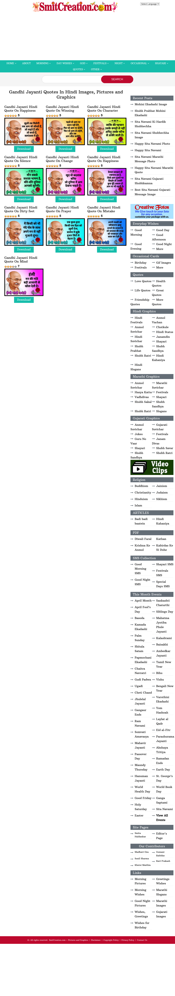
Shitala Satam (139, 649)
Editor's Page (161, 836)
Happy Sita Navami (148, 150)
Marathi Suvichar (159, 385)
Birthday (141, 262)
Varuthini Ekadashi (162, 699)
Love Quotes (143, 281)
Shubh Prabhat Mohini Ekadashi (150, 113)
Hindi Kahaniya (158, 358)
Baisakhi (162, 644)
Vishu (160, 679)
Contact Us (142, 940)
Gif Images (163, 262)
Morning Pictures (140, 881)
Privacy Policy (127, 940)
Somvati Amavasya (142, 734)
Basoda (139, 618)
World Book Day (164, 789)
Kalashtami (164, 638)
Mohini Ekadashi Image (151, 104)
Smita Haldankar (140, 835)
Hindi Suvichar (136, 339)
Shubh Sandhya (158, 348)
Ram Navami (140, 723)
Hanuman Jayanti (141, 778)
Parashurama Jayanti (165, 739)
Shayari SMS (164, 564)
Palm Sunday (140, 638)
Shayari (160, 63)
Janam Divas (159, 441)
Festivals (100, 63)
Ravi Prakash (163, 861)
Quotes (78, 69)
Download (24, 149)
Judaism (162, 492)
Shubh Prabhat (136, 348)
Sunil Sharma (142, 858)
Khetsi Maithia (143, 865)
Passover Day (141, 756)
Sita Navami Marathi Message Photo (149, 159)
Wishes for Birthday (142, 925)
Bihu (159, 673)
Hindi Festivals (136, 320)
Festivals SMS (162, 573)
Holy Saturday (141, 807)
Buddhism (141, 486)
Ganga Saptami (162, 800)
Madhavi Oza (142, 852)
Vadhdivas (142, 397)
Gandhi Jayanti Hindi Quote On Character (103, 108)
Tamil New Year (163, 664)
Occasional (139, 63)
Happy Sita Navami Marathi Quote (154, 170)
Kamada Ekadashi (141, 627)
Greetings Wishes (162, 881)
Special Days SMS (163, 584)
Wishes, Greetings (141, 914)
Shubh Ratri (143, 355)
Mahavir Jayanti (140, 745)
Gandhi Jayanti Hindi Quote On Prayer (62, 209)
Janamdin (163, 337)
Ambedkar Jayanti (163, 653)
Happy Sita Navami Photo (152, 143)
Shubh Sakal (143, 402)
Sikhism (161, 499)
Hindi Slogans (136, 367)
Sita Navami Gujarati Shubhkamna (149, 181)
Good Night (164, 244)
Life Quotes (142, 290)
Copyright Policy (111, 940)
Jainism (161, 486)
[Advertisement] (88, 37)
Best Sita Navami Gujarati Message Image (152, 192)
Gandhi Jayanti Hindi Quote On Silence (20, 159)
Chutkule (162, 327)
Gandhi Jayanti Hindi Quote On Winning (62, 108)
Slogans (161, 411)
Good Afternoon (159, 237)
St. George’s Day (164, 778)
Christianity (143, 492)
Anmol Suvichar (137, 329)
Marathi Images (161, 903)
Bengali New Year (164, 688)
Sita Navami (164, 809)
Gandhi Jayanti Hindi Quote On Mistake (103, 209)
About (26, 63)
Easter (139, 815)
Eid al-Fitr (163, 730)
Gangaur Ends (140, 712)
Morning (42, 63)
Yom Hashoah (162, 710)
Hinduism (141, 499)
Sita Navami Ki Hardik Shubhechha (150, 124)
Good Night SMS (142, 582)
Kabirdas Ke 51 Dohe (164, 548)
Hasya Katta (143, 392)
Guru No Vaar (138, 441)
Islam (138, 505)
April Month (143, 600)
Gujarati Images (161, 914)
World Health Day (142, 789)
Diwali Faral (143, 539)
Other (95, 69)
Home (10, 63)
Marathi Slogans (161, 892)
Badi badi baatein (141, 521)
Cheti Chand (143, 692)
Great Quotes (158, 293)
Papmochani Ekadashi (143, 660)
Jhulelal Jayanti (140, 701)
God (82, 63)
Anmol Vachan (158, 320)
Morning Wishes (140, 892)
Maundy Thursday (141, 767)
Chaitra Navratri (140, 671)
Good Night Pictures (142, 903)
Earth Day (163, 769)
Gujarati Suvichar (159, 427)
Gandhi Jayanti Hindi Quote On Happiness (20, 108)
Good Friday (143, 798)
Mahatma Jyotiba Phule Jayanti (162, 624)
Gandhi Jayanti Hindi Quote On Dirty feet (20, 209)
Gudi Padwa (143, 679)
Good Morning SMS (140, 568)
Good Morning (136, 232)
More (159, 249)
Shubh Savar (164, 448)
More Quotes (157, 302)
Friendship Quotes (139, 302)
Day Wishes (64, 63)
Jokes (139, 434)
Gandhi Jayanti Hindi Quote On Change (62, 159)
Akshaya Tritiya (162, 750)
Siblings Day (164, 611)
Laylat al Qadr (162, 721)
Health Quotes (158, 283)
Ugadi (139, 686)
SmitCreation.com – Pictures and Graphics (68, 940)
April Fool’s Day (143, 609)
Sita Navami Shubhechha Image (152, 135)
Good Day (162, 230)
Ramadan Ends (162, 761)
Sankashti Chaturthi (163, 603)
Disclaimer (96, 940)
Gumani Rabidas (160, 854)
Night (118, 63)
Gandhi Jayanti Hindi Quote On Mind (20, 259)
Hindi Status (164, 332)
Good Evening (136, 246)
